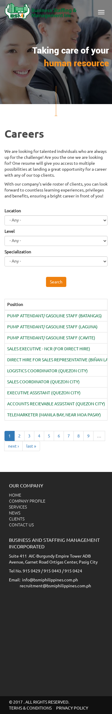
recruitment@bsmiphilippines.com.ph (55, 585)
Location (12, 210)
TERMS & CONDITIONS (30, 708)
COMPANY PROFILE (27, 501)
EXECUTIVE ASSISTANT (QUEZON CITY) (44, 392)
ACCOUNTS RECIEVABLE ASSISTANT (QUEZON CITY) (56, 403)
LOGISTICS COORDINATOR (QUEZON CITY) (47, 370)
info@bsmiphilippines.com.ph (50, 580)
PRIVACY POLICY (72, 708)
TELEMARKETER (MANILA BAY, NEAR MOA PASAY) (54, 414)
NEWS (14, 513)
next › (13, 446)
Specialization (17, 251)
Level (9, 231)
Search (56, 282)
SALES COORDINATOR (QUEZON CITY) (43, 381)
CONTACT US (21, 524)
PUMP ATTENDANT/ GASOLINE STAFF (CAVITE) (51, 337)
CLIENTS (16, 519)
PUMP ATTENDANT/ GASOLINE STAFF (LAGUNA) (52, 326)
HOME (15, 495)
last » (31, 446)
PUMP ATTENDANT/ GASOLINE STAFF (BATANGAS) (54, 315)
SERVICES (18, 507)
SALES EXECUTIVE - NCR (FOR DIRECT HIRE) (48, 348)
